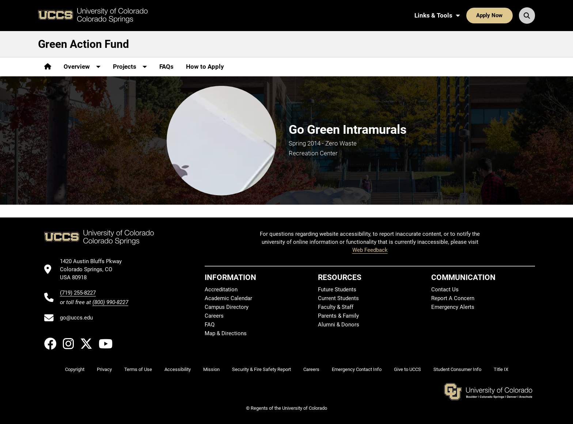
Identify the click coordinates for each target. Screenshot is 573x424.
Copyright (74, 369)
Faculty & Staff (335, 307)
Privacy (104, 369)
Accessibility (177, 369)
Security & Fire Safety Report (261, 369)
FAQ (210, 324)
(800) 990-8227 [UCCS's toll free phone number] (110, 302)
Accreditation (221, 289)
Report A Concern (452, 298)
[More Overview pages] (82, 66)
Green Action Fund (83, 44)
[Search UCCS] (527, 15)
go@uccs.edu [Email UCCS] (76, 317)
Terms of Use (138, 369)
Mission (211, 369)
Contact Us (445, 289)
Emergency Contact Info (357, 369)
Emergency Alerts (452, 307)
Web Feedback (370, 250)
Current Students (338, 298)
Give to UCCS (407, 369)
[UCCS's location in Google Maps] (94, 269)
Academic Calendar (228, 298)
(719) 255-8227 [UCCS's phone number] (78, 292)
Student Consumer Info (457, 369)
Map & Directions (226, 333)
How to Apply (205, 66)
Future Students (337, 289)
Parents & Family (338, 316)
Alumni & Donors (338, 324)
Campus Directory (226, 307)
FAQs (166, 66)
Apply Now (489, 15)
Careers (214, 316)
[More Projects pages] (130, 66)
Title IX (501, 369)
